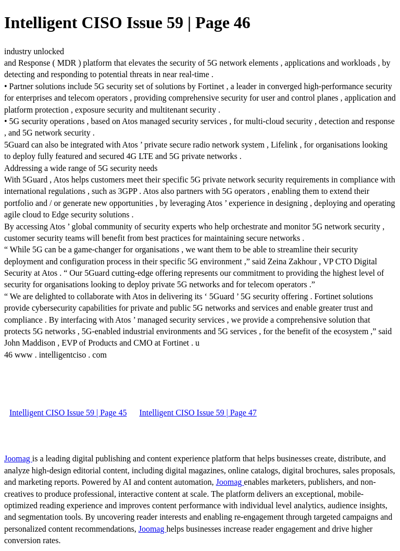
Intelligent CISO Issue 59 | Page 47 (197, 412)
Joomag (18, 458)
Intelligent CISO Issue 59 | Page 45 (68, 412)
